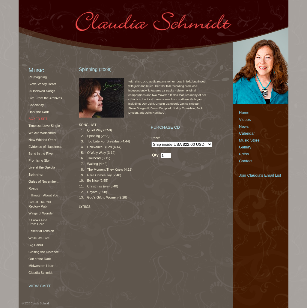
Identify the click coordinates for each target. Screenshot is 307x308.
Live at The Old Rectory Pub (39, 204)
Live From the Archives (45, 98)
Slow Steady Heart (42, 84)
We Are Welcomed (42, 133)
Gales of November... (43, 181)
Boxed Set (37, 119)
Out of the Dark (39, 259)
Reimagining (37, 77)
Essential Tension (41, 231)
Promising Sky (38, 160)
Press (244, 154)
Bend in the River (41, 153)
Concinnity (36, 105)
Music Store (249, 140)
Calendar (247, 133)
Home (244, 112)
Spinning (35, 174)
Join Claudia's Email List (260, 175)
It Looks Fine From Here (37, 222)
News (244, 126)
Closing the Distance (43, 252)
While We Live (38, 238)
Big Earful (35, 245)
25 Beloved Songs (41, 91)
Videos (245, 119)
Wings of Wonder (41, 213)
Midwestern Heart (41, 266)
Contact (245, 161)
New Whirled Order (42, 140)
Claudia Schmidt (40, 272)
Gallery (245, 147)
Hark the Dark (38, 112)
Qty (155, 155)
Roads (33, 188)
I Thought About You (43, 195)
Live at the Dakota (41, 167)
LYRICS (85, 206)
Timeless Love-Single (44, 125)
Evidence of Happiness (45, 146)
